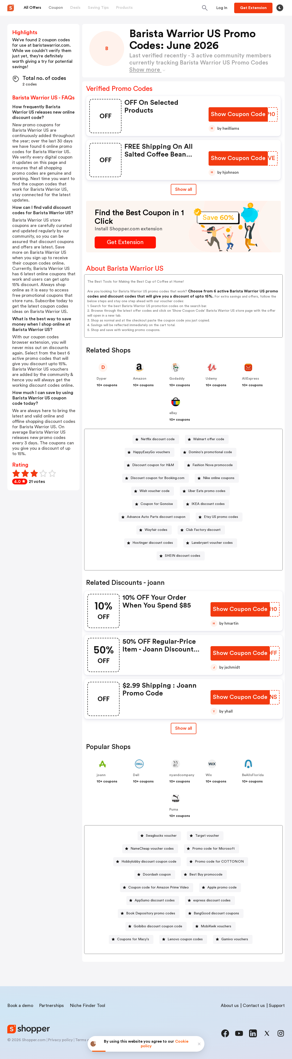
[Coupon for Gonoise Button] (154, 504)
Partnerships (51, 1005)
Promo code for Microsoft (213, 848)
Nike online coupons (218, 478)
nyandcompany (181, 775)
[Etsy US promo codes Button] (219, 517)
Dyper (102, 378)
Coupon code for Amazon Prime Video (158, 887)
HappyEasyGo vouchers (151, 452)
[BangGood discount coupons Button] (214, 913)
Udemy (211, 378)
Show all (183, 728)
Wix (209, 775)
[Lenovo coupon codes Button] (183, 939)
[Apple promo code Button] (220, 887)
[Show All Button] (183, 728)
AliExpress (250, 378)
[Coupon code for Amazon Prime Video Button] (156, 887)
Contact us (254, 1005)
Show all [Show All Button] (183, 189)
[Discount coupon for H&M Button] (151, 465)
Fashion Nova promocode (212, 465)
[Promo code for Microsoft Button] (211, 848)
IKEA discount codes (208, 504)
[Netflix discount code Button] (155, 439)
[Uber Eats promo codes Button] (205, 491)
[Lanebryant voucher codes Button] (210, 542)
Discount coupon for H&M (153, 465)
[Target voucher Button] (205, 835)
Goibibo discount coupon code (158, 926)
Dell (136, 775)
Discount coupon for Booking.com (157, 478)
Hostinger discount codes (152, 543)
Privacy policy (60, 1040)
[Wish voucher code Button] (152, 491)
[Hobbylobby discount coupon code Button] (147, 861)
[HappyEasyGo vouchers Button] (149, 452)
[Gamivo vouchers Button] (232, 939)
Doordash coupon (157, 874)
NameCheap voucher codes (152, 848)
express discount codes (212, 900)
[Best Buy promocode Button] (204, 874)
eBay (173, 413)
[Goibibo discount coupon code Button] (156, 926)
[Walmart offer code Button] (207, 439)
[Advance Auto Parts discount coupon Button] (154, 517)
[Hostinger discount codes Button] (150, 542)
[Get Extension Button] (125, 242)
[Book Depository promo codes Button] (149, 913)
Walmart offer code (208, 439)
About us (230, 1005)
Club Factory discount (203, 530)
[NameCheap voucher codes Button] (150, 848)
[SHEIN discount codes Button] (181, 555)
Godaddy (177, 378)
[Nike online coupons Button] (217, 478)
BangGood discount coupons (216, 913)
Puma (173, 809)
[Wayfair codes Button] (154, 530)
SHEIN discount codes (182, 555)
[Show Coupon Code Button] (238, 114)
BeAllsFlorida (253, 775)
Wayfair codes (156, 530)
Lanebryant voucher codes (212, 543)
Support (277, 1005)
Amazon (139, 378)
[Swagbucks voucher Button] (159, 835)
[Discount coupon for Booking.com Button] (155, 478)
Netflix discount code (158, 439)
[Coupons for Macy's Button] (131, 939)
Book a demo (20, 1005)
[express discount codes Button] (210, 900)
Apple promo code (222, 887)
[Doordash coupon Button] (154, 874)
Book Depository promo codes (150, 913)
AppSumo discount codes (155, 900)
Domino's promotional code (210, 452)
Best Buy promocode (205, 874)
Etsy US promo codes (221, 517)
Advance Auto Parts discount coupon (156, 517)
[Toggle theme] (280, 7)
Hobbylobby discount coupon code (148, 861)
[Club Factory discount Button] (201, 530)
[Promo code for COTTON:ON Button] (217, 861)
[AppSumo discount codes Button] (152, 900)
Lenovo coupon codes (185, 939)
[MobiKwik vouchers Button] (214, 926)
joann (101, 775)
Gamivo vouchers (234, 939)
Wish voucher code (155, 491)
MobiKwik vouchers (216, 926)
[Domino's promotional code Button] (208, 452)
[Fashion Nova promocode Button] (210, 465)
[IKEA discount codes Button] (206, 504)
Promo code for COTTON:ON (219, 861)
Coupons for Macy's (133, 939)
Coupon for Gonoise (157, 504)
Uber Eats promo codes (206, 491)
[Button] (221, 7)
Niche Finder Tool (87, 1005)
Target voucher (207, 835)
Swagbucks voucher (161, 835)
